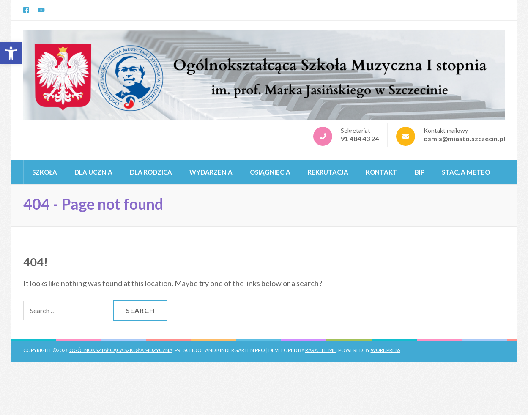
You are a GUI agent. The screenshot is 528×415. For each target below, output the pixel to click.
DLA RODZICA (151, 172)
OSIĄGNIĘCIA (270, 172)
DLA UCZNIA (93, 172)
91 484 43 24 (360, 138)
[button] (11, 53)
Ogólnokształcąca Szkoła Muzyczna (120, 350)
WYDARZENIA (211, 172)
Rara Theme (320, 350)
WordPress (385, 350)
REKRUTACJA (328, 172)
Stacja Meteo (466, 172)
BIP (419, 172)
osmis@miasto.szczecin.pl (464, 138)
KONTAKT (381, 172)
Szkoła (44, 172)
